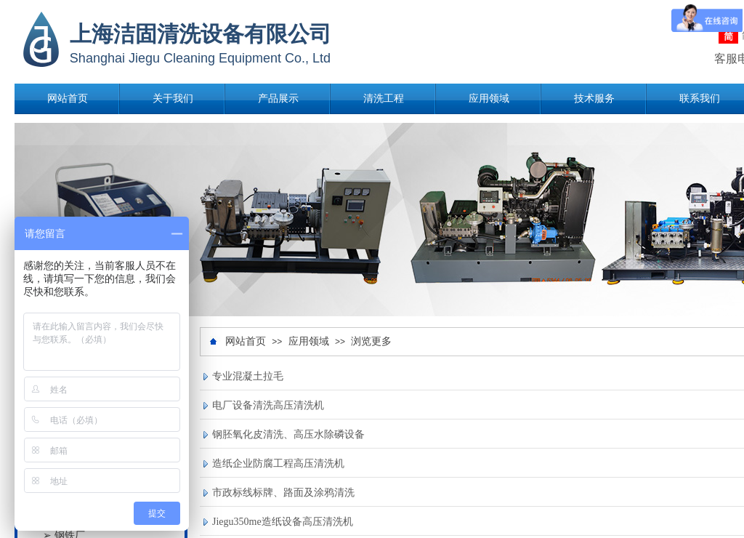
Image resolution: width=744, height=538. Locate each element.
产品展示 (278, 98)
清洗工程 (383, 98)
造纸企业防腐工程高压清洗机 (278, 463)
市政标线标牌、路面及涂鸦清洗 (283, 492)
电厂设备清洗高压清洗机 (268, 405)
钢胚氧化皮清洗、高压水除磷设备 (288, 434)
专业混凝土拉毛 (247, 376)
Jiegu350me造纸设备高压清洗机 (282, 521)
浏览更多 (371, 341)
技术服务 (594, 98)
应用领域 (489, 98)
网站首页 (67, 98)
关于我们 (173, 98)
